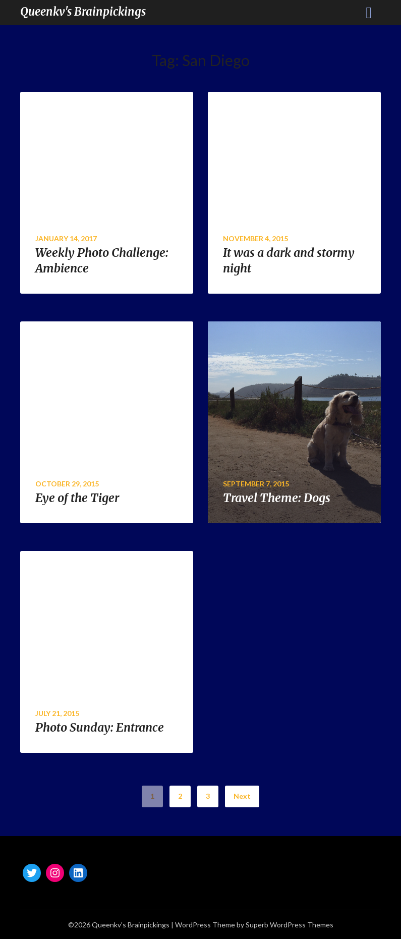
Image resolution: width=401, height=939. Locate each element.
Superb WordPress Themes (289, 924)
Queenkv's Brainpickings (83, 12)
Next (242, 796)
